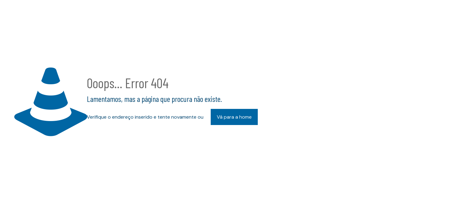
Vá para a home (234, 117)
